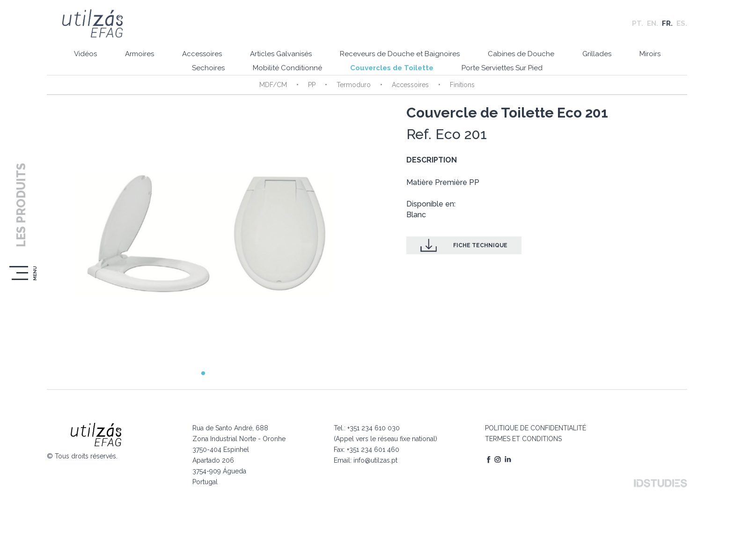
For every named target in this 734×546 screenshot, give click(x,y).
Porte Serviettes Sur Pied (502, 68)
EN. (652, 23)
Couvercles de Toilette (391, 68)
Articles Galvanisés (281, 54)
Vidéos (85, 54)
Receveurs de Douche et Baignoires (400, 54)
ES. (681, 23)
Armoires (139, 54)
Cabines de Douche (521, 54)
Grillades (596, 54)
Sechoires (208, 68)
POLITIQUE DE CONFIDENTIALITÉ (535, 428)
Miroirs (650, 54)
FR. (667, 23)
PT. (637, 23)
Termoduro (354, 85)
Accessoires (202, 54)
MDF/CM (273, 85)
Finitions (462, 85)
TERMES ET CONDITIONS (523, 439)
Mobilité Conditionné (287, 68)
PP (312, 85)
